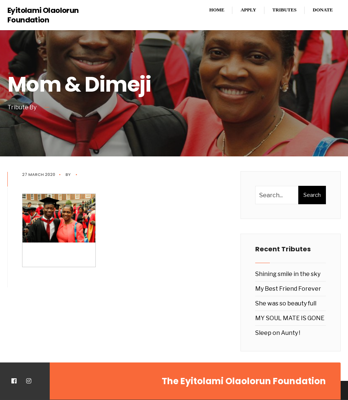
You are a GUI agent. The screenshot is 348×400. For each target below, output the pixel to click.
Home (216, 10)
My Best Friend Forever (288, 288)
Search (312, 195)
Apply (248, 10)
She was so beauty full (285, 303)
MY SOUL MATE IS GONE (289, 318)
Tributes (285, 10)
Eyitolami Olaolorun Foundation (43, 15)
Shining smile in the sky (287, 273)
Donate (323, 10)
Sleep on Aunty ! (277, 332)
